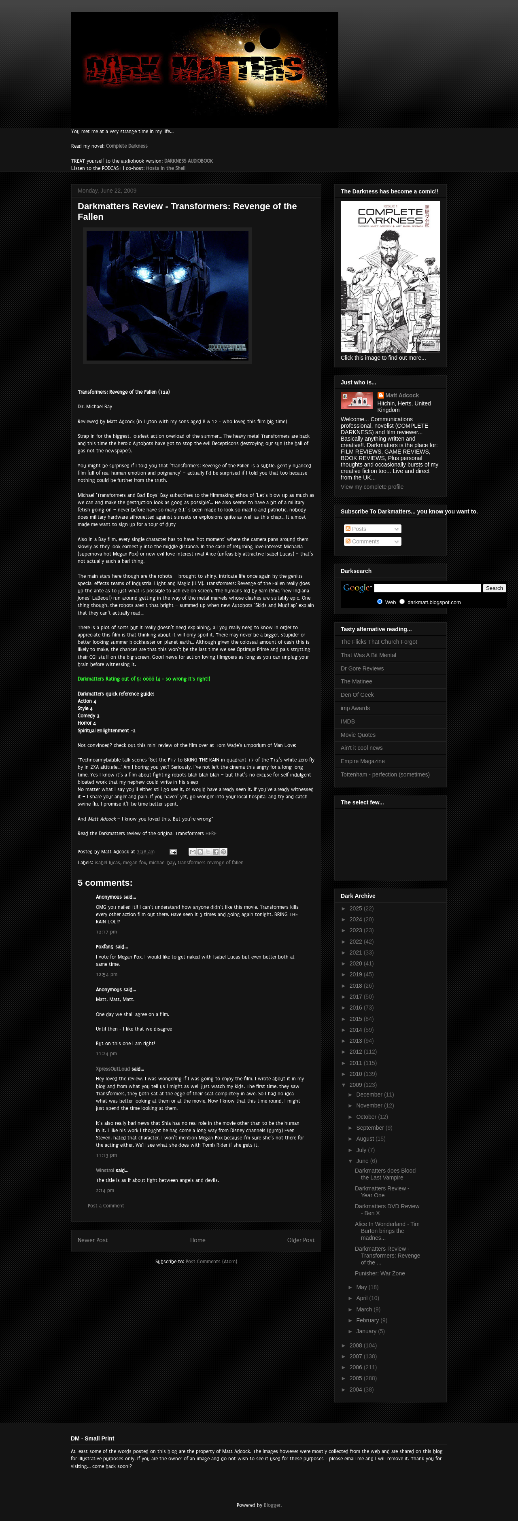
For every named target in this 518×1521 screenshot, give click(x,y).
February (368, 1320)
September (370, 1127)
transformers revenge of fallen (211, 863)
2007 (357, 1356)
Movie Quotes (358, 735)
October (367, 1117)
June (363, 1161)
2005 (357, 1378)
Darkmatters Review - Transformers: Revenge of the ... (387, 1255)
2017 (357, 996)
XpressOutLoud (113, 1069)
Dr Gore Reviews (362, 668)
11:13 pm (106, 1155)
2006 (357, 1367)
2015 (357, 1019)
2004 (357, 1389)
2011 (357, 1063)
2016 (357, 1007)
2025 (357, 908)
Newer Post (93, 1240)
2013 (357, 1040)
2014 (357, 1030)
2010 (357, 1074)
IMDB (348, 721)
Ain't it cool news (362, 748)
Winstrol (105, 1170)
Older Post (301, 1240)
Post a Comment (106, 1206)
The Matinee (356, 681)
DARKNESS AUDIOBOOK (188, 161)
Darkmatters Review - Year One (382, 1192)
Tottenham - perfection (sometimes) (385, 774)
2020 (357, 963)
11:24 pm (106, 1053)
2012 (357, 1051)
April (362, 1298)
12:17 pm (106, 932)
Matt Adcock (402, 395)
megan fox (134, 863)
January (367, 1331)
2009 (357, 1085)
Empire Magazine (363, 761)
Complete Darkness (127, 146)
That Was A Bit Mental (368, 655)
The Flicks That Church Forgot (379, 642)
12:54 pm (106, 974)
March (365, 1309)
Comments (363, 541)
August (365, 1138)
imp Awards (355, 708)
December (370, 1094)
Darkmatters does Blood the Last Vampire (385, 1174)
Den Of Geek (357, 695)
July (362, 1150)
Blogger (272, 1505)
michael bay (162, 863)
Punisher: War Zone (380, 1273)
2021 (357, 952)
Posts (356, 529)
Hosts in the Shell (165, 168)
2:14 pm (105, 1190)
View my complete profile (372, 487)
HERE (211, 833)
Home (198, 1240)
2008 (357, 1345)
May (362, 1287)
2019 (357, 974)
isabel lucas (107, 863)
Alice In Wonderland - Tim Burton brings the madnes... (387, 1231)
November (370, 1105)
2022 (357, 941)
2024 (357, 919)
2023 (357, 930)
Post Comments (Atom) (211, 1261)
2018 (357, 985)
